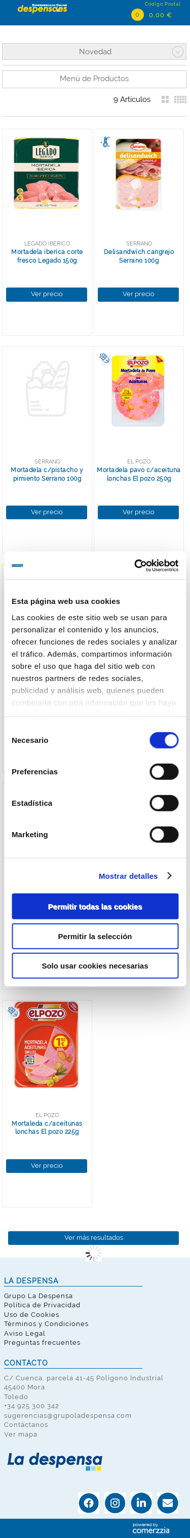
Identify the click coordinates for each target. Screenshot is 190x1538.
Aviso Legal (25, 1333)
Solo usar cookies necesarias (95, 965)
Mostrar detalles (128, 875)
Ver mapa (20, 1434)
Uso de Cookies (31, 1314)
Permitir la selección (95, 936)
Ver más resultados (93, 1237)
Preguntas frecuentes (42, 1342)
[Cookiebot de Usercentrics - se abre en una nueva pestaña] (135, 565)
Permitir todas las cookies (95, 906)
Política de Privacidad (42, 1305)
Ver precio (47, 294)
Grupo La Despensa (38, 1296)
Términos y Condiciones (46, 1324)
